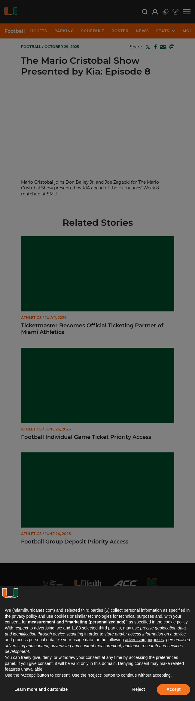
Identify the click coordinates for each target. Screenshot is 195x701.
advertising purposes (144, 639)
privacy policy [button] (24, 616)
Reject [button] (138, 689)
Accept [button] (173, 689)
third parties (110, 628)
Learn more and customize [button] (41, 689)
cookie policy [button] (175, 622)
